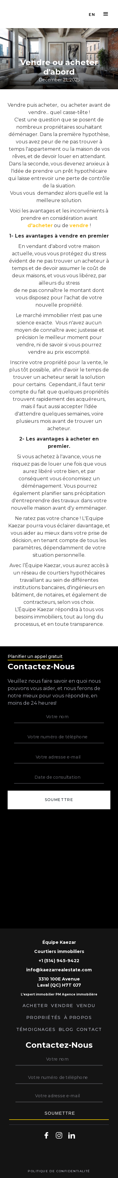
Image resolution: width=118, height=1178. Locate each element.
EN (92, 14)
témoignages (35, 1029)
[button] (106, 14)
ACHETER (35, 1005)
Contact (89, 1029)
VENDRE (62, 1005)
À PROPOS (78, 1017)
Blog (66, 1029)
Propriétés (43, 1017)
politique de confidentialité (59, 1171)
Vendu (86, 1005)
